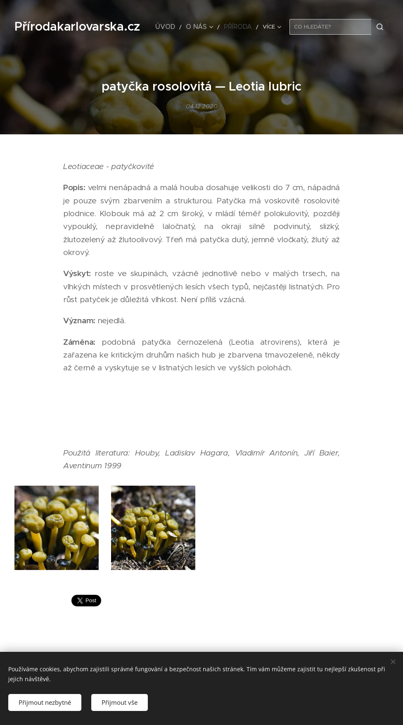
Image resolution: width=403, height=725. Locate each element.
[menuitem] (175, 27)
